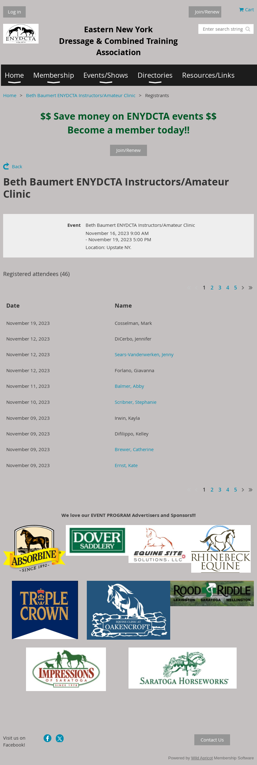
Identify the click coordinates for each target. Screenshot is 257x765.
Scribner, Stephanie (135, 402)
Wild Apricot (202, 758)
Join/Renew (207, 11)
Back (17, 166)
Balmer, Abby (129, 386)
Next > (243, 287)
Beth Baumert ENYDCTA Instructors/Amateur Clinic (80, 95)
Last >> (251, 287)
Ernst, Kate (126, 465)
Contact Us (212, 739)
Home (9, 95)
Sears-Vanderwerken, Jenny (144, 354)
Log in (14, 11)
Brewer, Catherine (134, 449)
